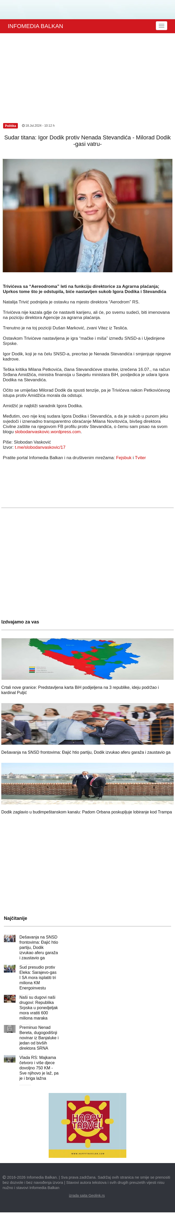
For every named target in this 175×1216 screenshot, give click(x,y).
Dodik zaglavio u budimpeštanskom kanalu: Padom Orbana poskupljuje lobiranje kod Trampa (86, 812)
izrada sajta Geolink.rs (87, 1195)
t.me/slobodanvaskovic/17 (40, 447)
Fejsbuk (124, 457)
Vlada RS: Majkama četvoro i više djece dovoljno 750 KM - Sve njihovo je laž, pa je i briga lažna (39, 1068)
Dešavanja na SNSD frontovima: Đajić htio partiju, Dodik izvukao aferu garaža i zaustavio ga (86, 752)
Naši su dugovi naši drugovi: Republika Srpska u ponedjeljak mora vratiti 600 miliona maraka (38, 1007)
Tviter (140, 457)
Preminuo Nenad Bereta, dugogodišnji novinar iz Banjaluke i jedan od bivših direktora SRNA (39, 1037)
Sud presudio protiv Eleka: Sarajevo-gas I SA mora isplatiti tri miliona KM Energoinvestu (37, 977)
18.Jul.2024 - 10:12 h (38, 125)
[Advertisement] (87, 72)
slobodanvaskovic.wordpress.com (48, 431)
